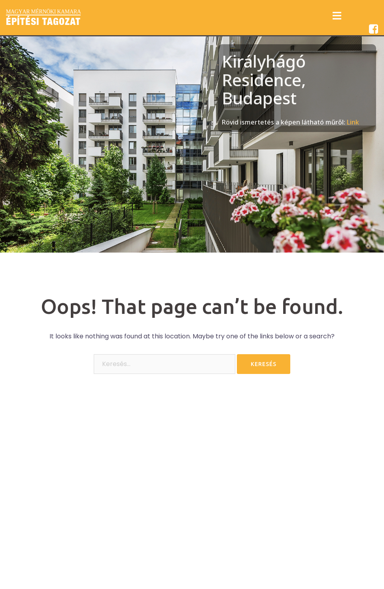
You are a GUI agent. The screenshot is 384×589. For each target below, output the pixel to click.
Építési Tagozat (43, 21)
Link (353, 122)
